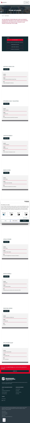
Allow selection (15, 220)
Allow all (24, 220)
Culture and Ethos (18, 392)
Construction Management (6, 390)
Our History (17, 390)
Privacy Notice (4, 411)
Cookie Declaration (4, 412)
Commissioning (4, 393)
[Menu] (26, 2)
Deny (5, 220)
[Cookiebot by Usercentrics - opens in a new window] (25, 201)
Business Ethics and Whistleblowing (7, 416)
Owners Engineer (4, 392)
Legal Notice (3, 415)
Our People (17, 393)
